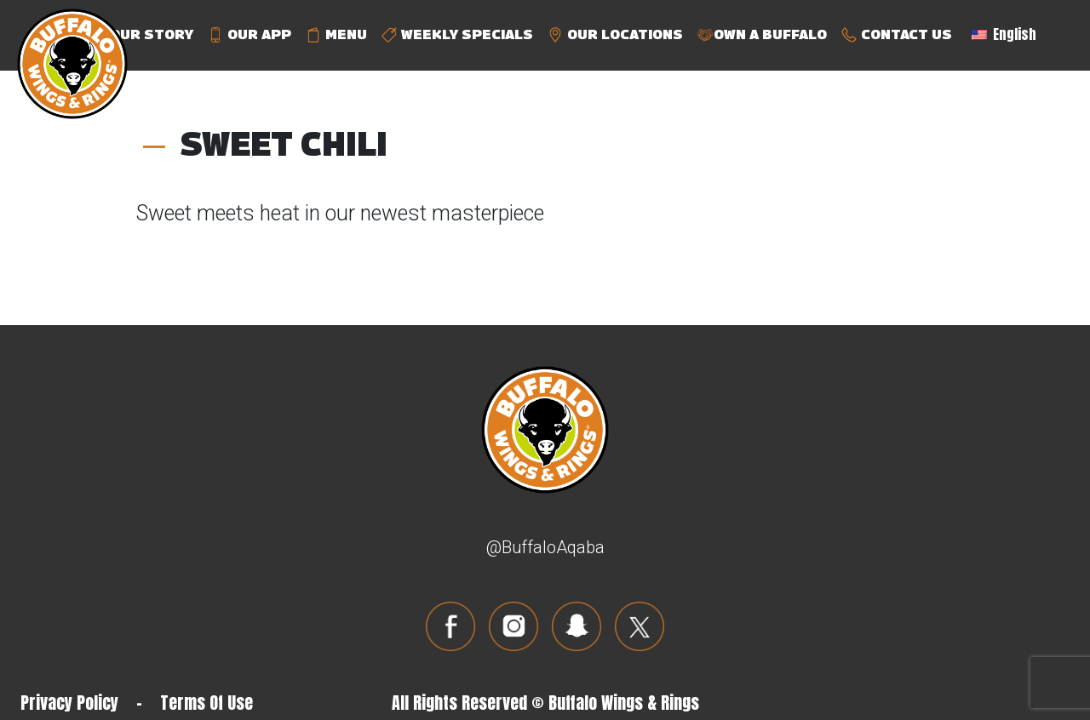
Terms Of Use (206, 702)
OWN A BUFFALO (762, 35)
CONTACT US (896, 35)
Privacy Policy (69, 702)
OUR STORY (141, 35)
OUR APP (249, 35)
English (1004, 34)
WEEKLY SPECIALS (457, 35)
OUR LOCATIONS (615, 35)
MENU (336, 35)
